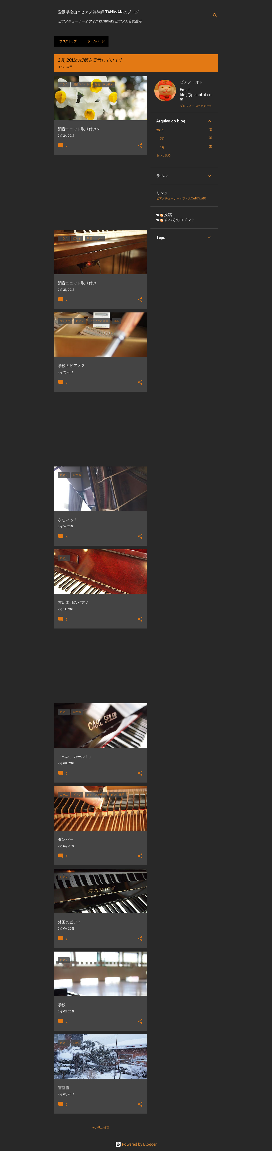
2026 (159, 130)
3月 (162, 138)
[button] (140, 146)
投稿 (166, 214)
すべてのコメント (177, 220)
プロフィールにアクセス (196, 105)
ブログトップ (66, 41)
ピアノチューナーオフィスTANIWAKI (181, 198)
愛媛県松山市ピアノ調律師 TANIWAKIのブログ (98, 12)
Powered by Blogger (136, 1144)
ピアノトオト (191, 82)
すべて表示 (65, 66)
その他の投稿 (100, 1127)
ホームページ (94, 41)
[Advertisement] (98, 192)
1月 (162, 147)
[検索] (215, 15)
